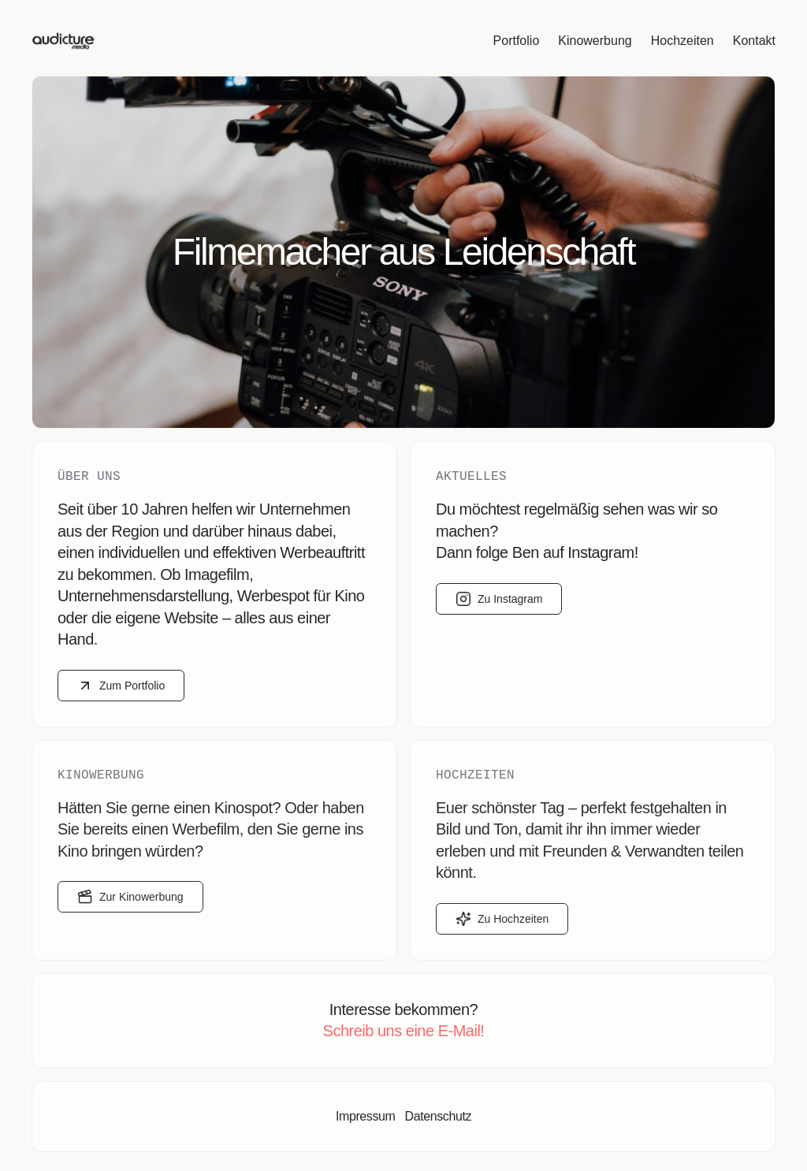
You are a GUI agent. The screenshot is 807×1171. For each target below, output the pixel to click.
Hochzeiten (682, 40)
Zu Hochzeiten (502, 919)
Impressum (366, 1116)
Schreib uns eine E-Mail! (404, 1030)
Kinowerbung (594, 40)
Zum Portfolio (121, 685)
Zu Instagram (499, 599)
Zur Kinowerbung (130, 897)
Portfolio (516, 40)
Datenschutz (437, 1116)
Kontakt (754, 40)
